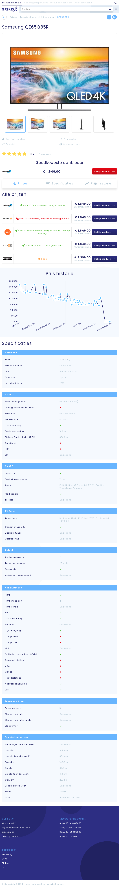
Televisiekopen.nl (12, 2)
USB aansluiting (14, 618)
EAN (7, 371)
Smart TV (10, 473)
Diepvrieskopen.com (61, 2)
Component (12, 636)
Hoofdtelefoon (13, 678)
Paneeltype (11, 419)
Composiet (11, 642)
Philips (5, 863)
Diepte (9, 768)
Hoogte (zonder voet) (17, 756)
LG (3, 867)
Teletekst (10, 499)
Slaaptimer (11, 726)
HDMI (8, 595)
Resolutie (10, 413)
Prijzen (20, 183)
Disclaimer (8, 831)
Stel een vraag (70, 144)
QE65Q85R (63, 17)
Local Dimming (13, 425)
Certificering (12, 538)
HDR (7, 449)
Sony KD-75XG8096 (70, 827)
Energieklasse (13, 708)
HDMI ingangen (13, 601)
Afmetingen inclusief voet (19, 744)
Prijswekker (68, 139)
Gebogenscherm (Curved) (20, 407)
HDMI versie (11, 606)
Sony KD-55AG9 (68, 836)
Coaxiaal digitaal (15, 660)
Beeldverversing (14, 431)
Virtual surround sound (18, 575)
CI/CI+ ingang (13, 630)
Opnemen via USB (15, 527)
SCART (8, 672)
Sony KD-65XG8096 (70, 831)
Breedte (9, 762)
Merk (8, 359)
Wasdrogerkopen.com (36, 2)
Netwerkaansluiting (16, 683)
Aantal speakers (14, 557)
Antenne (10, 624)
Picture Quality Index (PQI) (20, 437)
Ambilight (10, 443)
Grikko (13, 17)
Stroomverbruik (14, 714)
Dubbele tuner (13, 533)
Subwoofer (11, 569)
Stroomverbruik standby (19, 720)
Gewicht (9, 780)
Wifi (7, 689)
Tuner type (11, 518)
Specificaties (59, 183)
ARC (7, 612)
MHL (7, 648)
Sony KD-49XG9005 (71, 823)
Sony (4, 858)
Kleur (8, 791)
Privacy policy (10, 836)
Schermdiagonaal (15, 401)
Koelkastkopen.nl (84, 2)
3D (6, 455)
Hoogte (9, 750)
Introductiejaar (13, 383)
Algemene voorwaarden (16, 827)
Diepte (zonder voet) (17, 774)
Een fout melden (13, 139)
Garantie (10, 377)
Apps (8, 485)
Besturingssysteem (16, 479)
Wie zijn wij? (9, 823)
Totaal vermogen (15, 563)
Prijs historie (98, 183)
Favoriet (8, 144)
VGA (7, 666)
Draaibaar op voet (15, 785)
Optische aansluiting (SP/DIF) (22, 654)
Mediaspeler (12, 494)
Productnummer (14, 365)
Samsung (48, 17)
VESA (8, 797)
